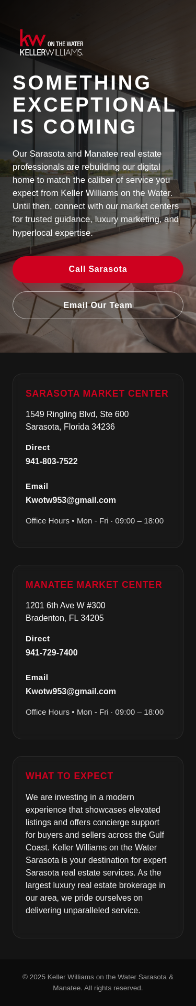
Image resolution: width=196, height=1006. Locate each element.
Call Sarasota (98, 269)
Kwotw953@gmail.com (71, 500)
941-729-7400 (52, 652)
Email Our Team (98, 305)
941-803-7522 (52, 461)
